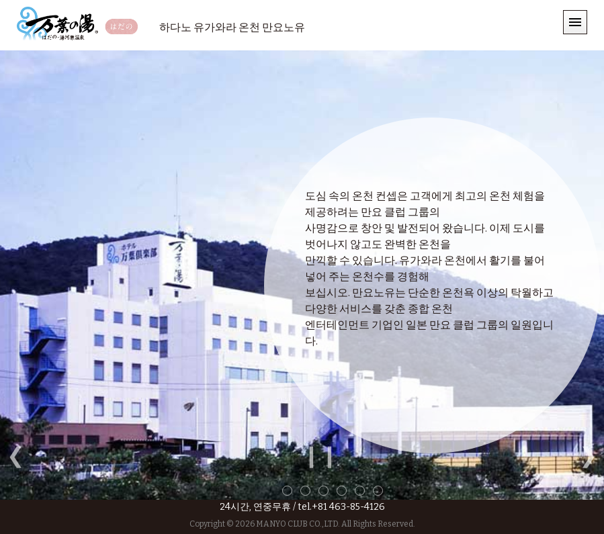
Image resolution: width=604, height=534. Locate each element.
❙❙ (320, 455)
